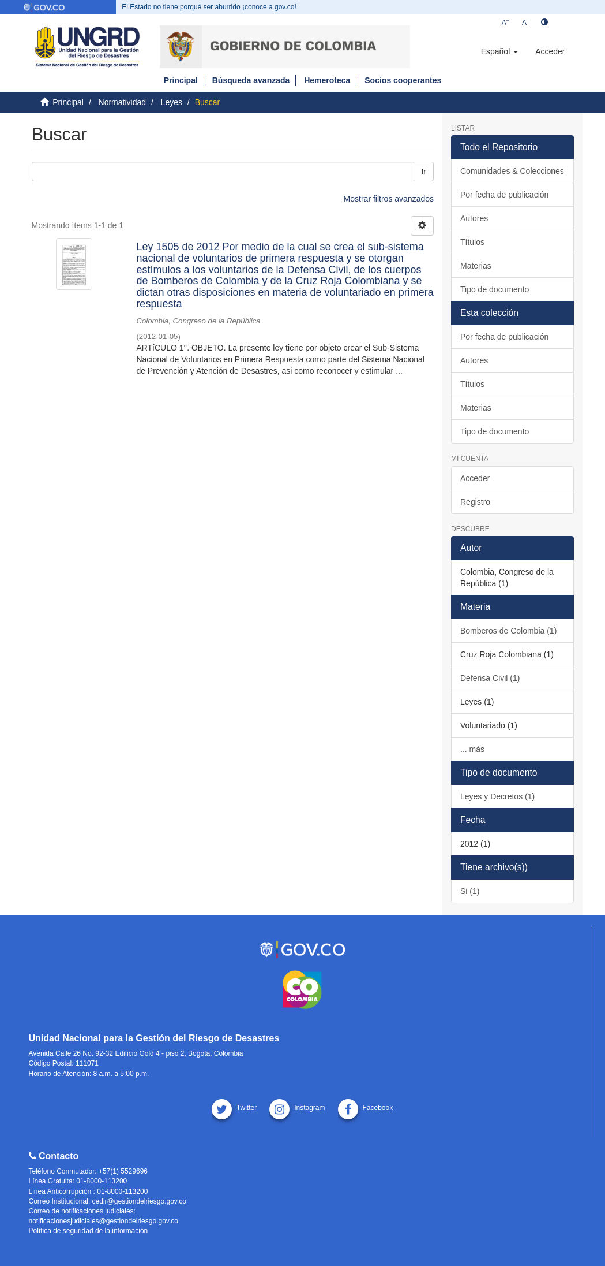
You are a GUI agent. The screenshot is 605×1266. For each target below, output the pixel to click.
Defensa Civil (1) (490, 678)
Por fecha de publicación (504, 194)
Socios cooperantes (402, 80)
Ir (423, 171)
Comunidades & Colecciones (512, 171)
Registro (475, 502)
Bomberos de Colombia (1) (508, 630)
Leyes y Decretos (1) (497, 796)
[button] (499, 51)
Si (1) (469, 891)
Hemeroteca (327, 80)
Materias (475, 265)
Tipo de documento (494, 289)
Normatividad (122, 102)
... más (472, 749)
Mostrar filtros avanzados (389, 198)
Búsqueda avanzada (251, 80)
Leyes (171, 102)
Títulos (472, 242)
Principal (181, 80)
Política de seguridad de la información (88, 1231)
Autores (474, 218)
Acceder (475, 478)
